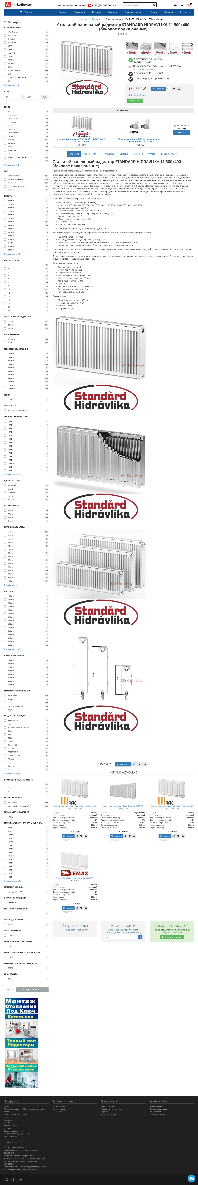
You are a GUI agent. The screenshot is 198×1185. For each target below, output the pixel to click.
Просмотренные (133, 12)
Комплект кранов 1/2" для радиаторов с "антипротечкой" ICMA (140, 140)
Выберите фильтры (32, 989)
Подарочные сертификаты (111, 1109)
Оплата (68, 5)
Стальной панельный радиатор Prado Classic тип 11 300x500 (172, 807)
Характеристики (91, 153)
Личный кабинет (156, 1106)
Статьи (153, 12)
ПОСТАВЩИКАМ (10, 1136)
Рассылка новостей (157, 1114)
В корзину (158, 88)
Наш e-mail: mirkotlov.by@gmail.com (18, 1156)
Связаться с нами (60, 1106)
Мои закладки (155, 1112)
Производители (107, 1106)
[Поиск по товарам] (154, 4)
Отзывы (168, 12)
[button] (190, 5)
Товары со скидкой (108, 1114)
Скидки (62, 12)
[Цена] (12, 97)
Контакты (185, 12)
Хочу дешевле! (135, 100)
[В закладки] (174, 89)
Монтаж (112, 12)
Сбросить (10, 989)
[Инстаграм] (7, 1179)
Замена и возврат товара (14, 1131)
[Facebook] (14, 1179)
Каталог (26, 12)
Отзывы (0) (109, 153)
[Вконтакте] (21, 1179)
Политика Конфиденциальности (17, 1134)
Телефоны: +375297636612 (14, 1147)
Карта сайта (57, 1112)
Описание (74, 153)
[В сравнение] (179, 89)
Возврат (96, 12)
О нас (58, 5)
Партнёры (105, 1112)
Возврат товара (59, 1109)
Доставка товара (10, 1125)
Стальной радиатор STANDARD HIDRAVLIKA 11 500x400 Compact (81, 140)
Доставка (80, 5)
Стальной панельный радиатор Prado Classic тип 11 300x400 (75, 807)
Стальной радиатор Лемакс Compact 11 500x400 (74, 879)
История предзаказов (158, 1109)
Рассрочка (79, 12)
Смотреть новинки (171, 937)
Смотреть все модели (144, 69)
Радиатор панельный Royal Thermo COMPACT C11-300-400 (123, 807)
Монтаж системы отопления (15, 1114)
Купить (181, 132)
